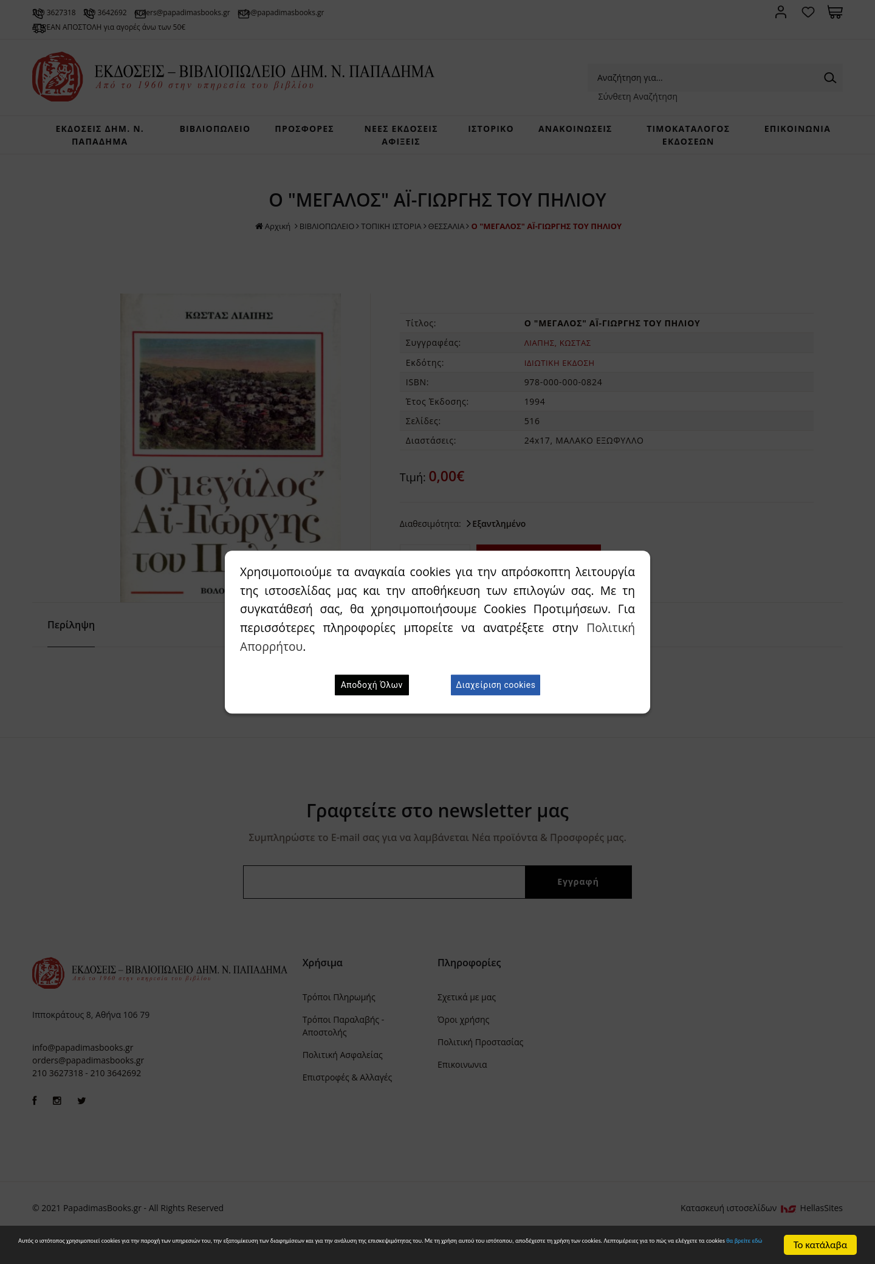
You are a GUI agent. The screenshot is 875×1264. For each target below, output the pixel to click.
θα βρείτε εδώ (495, 1251)
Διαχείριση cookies (495, 685)
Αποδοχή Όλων (372, 685)
